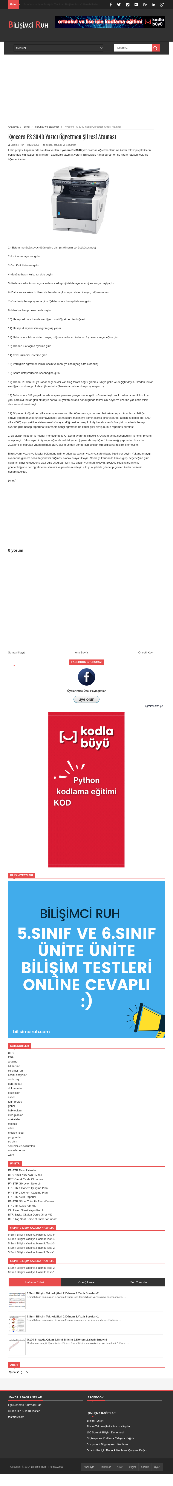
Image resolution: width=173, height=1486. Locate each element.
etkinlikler (14, 1092)
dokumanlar (15, 1088)
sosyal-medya (16, 1150)
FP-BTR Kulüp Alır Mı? (22, 1205)
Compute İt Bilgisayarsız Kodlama (108, 1444)
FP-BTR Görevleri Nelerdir (24, 1183)
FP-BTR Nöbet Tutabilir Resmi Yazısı (31, 1201)
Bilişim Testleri (95, 1420)
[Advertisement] (55, 93)
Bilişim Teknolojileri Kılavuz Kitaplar (108, 1426)
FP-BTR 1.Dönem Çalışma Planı (28, 1188)
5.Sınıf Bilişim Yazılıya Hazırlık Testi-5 (31, 1234)
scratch (12, 1141)
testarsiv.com (16, 1417)
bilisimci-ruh (15, 1070)
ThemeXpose (55, 1466)
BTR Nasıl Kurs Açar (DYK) (25, 1174)
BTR (11, 1052)
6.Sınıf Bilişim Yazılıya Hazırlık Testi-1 (31, 1272)
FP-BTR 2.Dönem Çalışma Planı (28, 1192)
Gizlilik (145, 1467)
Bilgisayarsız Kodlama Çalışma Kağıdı (110, 1438)
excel (11, 1097)
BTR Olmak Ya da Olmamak (25, 1179)
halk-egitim (15, 1110)
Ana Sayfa (81, 652)
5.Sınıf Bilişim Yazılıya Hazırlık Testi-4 (31, 1239)
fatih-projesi (15, 1101)
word (11, 1154)
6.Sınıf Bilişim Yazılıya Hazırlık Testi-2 (31, 1267)
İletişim (132, 1467)
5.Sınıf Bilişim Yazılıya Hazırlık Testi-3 (31, 1243)
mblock (12, 1123)
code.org (13, 1079)
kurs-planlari (15, 1115)
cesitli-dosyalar (17, 1075)
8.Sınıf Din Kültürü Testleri (24, 1411)
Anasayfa (89, 1467)
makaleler (14, 1119)
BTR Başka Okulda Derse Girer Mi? (30, 1214)
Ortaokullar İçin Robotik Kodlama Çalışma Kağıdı (117, 1450)
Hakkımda (105, 1467)
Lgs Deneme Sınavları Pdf (24, 1404)
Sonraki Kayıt (16, 652)
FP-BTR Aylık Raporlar (22, 1196)
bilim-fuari (14, 1066)
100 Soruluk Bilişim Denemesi (105, 1432)
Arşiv (119, 1467)
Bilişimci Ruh (38, 1466)
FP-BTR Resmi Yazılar (22, 1170)
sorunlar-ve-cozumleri (65, 145)
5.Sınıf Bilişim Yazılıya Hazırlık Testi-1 (31, 1252)
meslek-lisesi (16, 1132)
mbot (11, 1128)
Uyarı (157, 1467)
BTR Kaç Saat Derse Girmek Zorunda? (32, 1219)
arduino (12, 1061)
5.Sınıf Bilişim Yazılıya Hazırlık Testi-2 (31, 1247)
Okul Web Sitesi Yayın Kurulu (26, 1210)
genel (49, 145)
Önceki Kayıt (146, 652)
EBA (11, 1057)
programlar (15, 1137)
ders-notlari (15, 1083)
